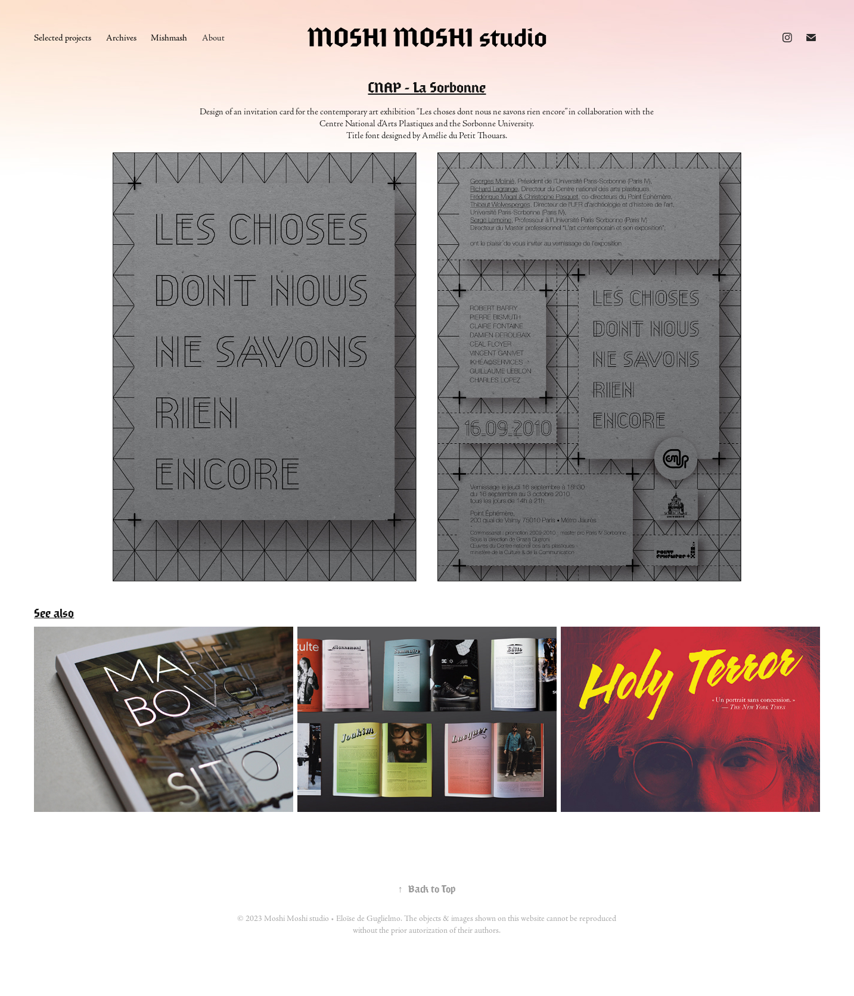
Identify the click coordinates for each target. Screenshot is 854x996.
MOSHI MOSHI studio (427, 37)
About (213, 38)
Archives (121, 38)
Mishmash (169, 38)
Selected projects (62, 38)
